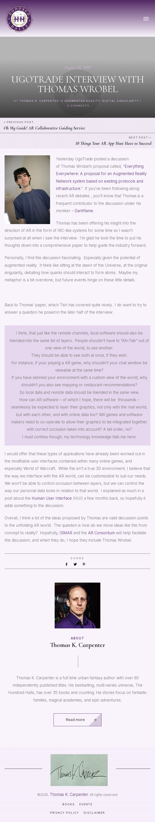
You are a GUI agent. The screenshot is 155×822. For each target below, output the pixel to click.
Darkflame (84, 210)
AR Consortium (102, 533)
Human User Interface (52, 498)
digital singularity (120, 100)
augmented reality (82, 100)
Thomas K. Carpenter (39, 100)
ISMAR (66, 533)
